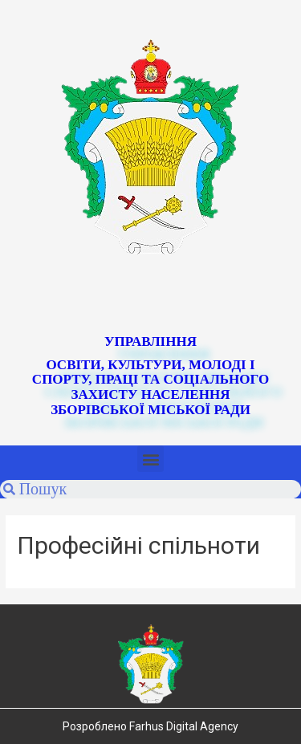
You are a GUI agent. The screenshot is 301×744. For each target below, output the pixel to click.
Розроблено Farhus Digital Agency (150, 726)
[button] (150, 458)
